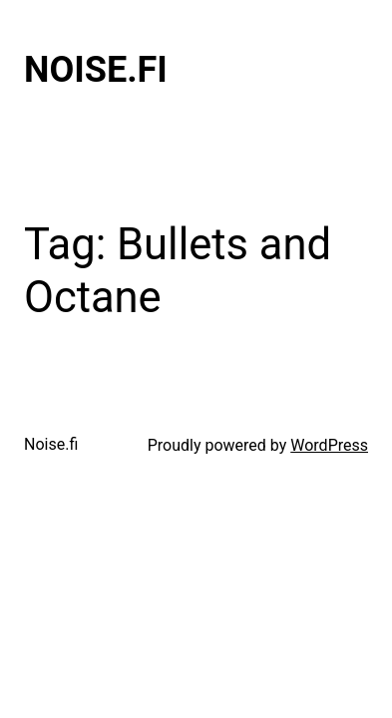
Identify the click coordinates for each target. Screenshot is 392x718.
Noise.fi (96, 70)
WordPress (329, 445)
